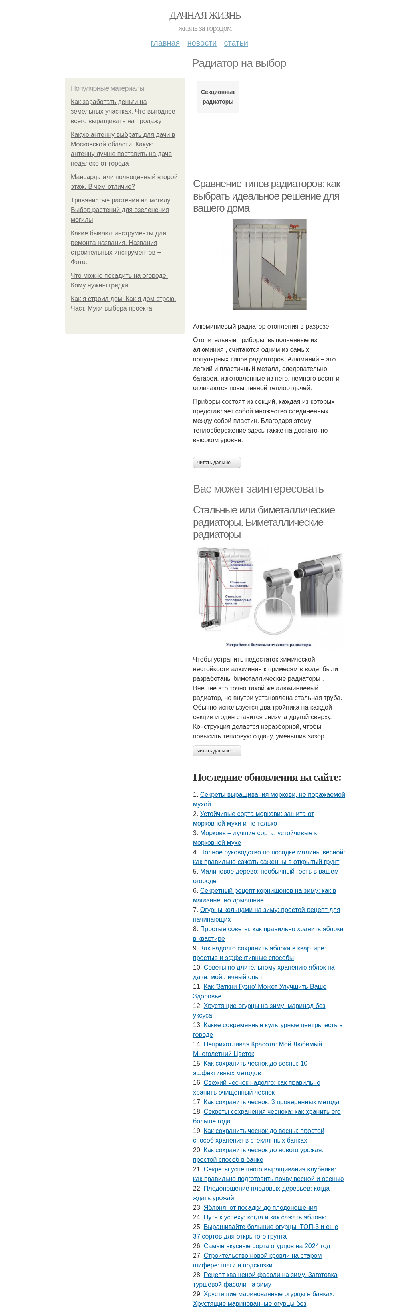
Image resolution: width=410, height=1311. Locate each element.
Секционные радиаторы (218, 97)
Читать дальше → (217, 462)
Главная (165, 42)
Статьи (236, 42)
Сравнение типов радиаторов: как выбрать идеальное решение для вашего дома (266, 196)
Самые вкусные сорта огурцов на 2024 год (267, 1246)
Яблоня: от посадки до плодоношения (260, 1207)
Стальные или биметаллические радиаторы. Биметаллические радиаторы (264, 522)
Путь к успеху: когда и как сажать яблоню (265, 1217)
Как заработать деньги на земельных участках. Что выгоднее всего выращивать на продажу (123, 111)
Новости (202, 42)
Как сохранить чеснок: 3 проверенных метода (272, 1102)
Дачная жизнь (204, 15)
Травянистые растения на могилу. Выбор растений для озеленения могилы (121, 210)
